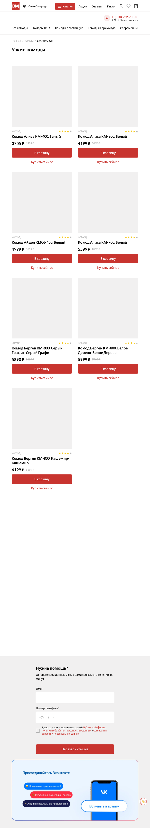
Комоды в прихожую (102, 28)
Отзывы (97, 6)
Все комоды (20, 28)
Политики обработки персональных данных (66, 730)
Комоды (29, 40)
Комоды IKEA (41, 28)
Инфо (111, 6)
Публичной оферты (94, 727)
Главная (16, 40)
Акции (83, 6)
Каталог (65, 6)
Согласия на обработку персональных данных (74, 732)
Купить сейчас (42, 162)
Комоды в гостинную (69, 28)
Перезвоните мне (75, 749)
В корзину (41, 153)
